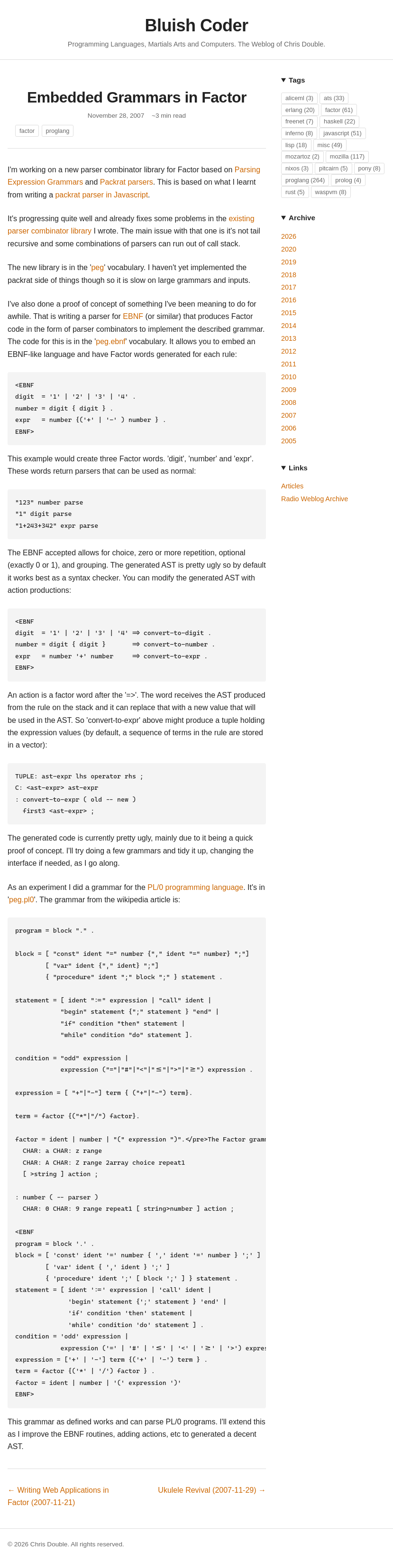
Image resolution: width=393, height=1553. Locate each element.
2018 (288, 275)
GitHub (17, 1536)
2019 (288, 262)
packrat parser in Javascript (101, 195)
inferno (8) (299, 133)
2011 (288, 364)
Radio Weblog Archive (314, 499)
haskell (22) (339, 121)
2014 (288, 325)
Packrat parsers (126, 182)
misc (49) (330, 145)
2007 (288, 415)
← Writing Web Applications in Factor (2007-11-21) (58, 1441)
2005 (288, 441)
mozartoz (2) (302, 156)
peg (97, 267)
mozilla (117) (347, 156)
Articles (292, 486)
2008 (288, 402)
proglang (58, 130)
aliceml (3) (299, 98)
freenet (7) (299, 121)
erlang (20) (300, 109)
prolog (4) (348, 180)
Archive (302, 218)
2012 (288, 351)
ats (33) (334, 98)
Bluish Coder (196, 25)
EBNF (133, 316)
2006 (288, 428)
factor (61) (339, 109)
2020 (288, 249)
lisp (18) (296, 145)
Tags (297, 80)
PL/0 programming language (195, 871)
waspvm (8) (331, 192)
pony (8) (369, 168)
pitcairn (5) (333, 168)
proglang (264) (305, 180)
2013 (288, 338)
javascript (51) (342, 133)
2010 (288, 377)
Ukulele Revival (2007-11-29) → (212, 1435)
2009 (288, 389)
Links (298, 468)
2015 (288, 313)
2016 (288, 300)
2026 (288, 236)
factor (27, 130)
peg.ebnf (110, 341)
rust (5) (295, 192)
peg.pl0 (21, 883)
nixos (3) (297, 168)
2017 (288, 287)
